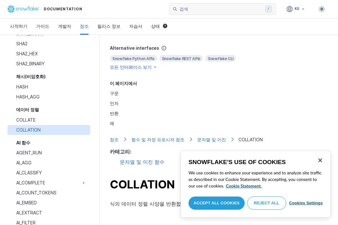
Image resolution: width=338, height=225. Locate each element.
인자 (114, 103)
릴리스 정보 (108, 26)
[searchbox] (221, 9)
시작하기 (18, 26)
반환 (114, 113)
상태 (159, 26)
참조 (84, 26)
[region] (256, 184)
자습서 (135, 26)
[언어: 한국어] (295, 9)
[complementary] (219, 57)
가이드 (42, 26)
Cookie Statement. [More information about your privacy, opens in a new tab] (244, 185)
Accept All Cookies (216, 203)
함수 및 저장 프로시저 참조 (157, 139)
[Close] (320, 160)
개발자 (64, 26)
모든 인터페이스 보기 (133, 67)
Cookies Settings (306, 203)
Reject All (266, 203)
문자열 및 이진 (211, 139)
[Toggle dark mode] (322, 9)
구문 (114, 93)
